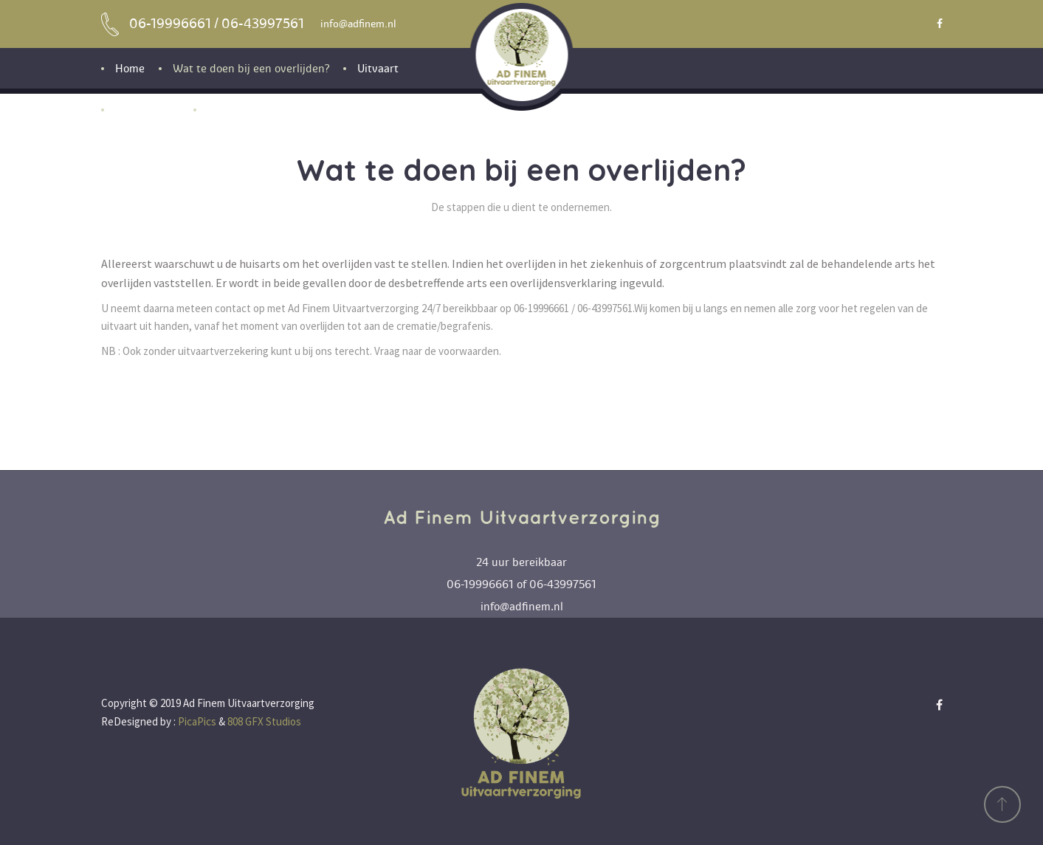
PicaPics (197, 721)
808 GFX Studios (264, 721)
